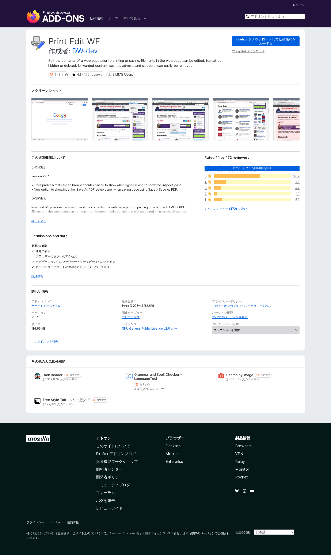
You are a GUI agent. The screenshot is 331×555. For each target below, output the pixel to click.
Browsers (243, 446)
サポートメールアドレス (47, 305)
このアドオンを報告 (44, 341)
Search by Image (239, 375)
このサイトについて (113, 446)
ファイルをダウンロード (248, 51)
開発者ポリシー (109, 477)
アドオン (103, 438)
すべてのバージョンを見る (230, 317)
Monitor (242, 469)
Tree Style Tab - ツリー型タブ (66, 400)
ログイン (299, 5)
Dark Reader (52, 375)
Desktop (173, 446)
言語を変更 (242, 532)
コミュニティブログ (113, 485)
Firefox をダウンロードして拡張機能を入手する (266, 41)
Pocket (241, 477)
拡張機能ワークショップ (117, 461)
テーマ (113, 18)
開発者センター (109, 469)
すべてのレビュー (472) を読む (226, 208)
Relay (240, 461)
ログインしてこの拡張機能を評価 (252, 168)
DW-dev (85, 51)
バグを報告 (105, 500)
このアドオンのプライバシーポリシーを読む (241, 305)
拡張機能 (96, 18)
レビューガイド (109, 508)
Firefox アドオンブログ (116, 453)
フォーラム (105, 492)
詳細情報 (37, 276)
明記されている (43, 533)
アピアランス (131, 317)
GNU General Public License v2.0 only (149, 328)
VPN (239, 453)
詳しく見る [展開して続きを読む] (38, 221)
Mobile (172, 453)
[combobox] (275, 16)
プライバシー (35, 522)
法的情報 (73, 522)
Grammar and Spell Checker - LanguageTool (158, 377)
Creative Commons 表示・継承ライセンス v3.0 (141, 533)
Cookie (55, 522)
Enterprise (174, 461)
